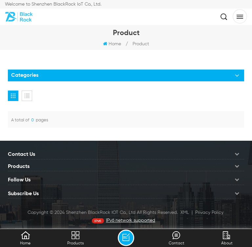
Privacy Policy (209, 212)
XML (184, 212)
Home (112, 44)
